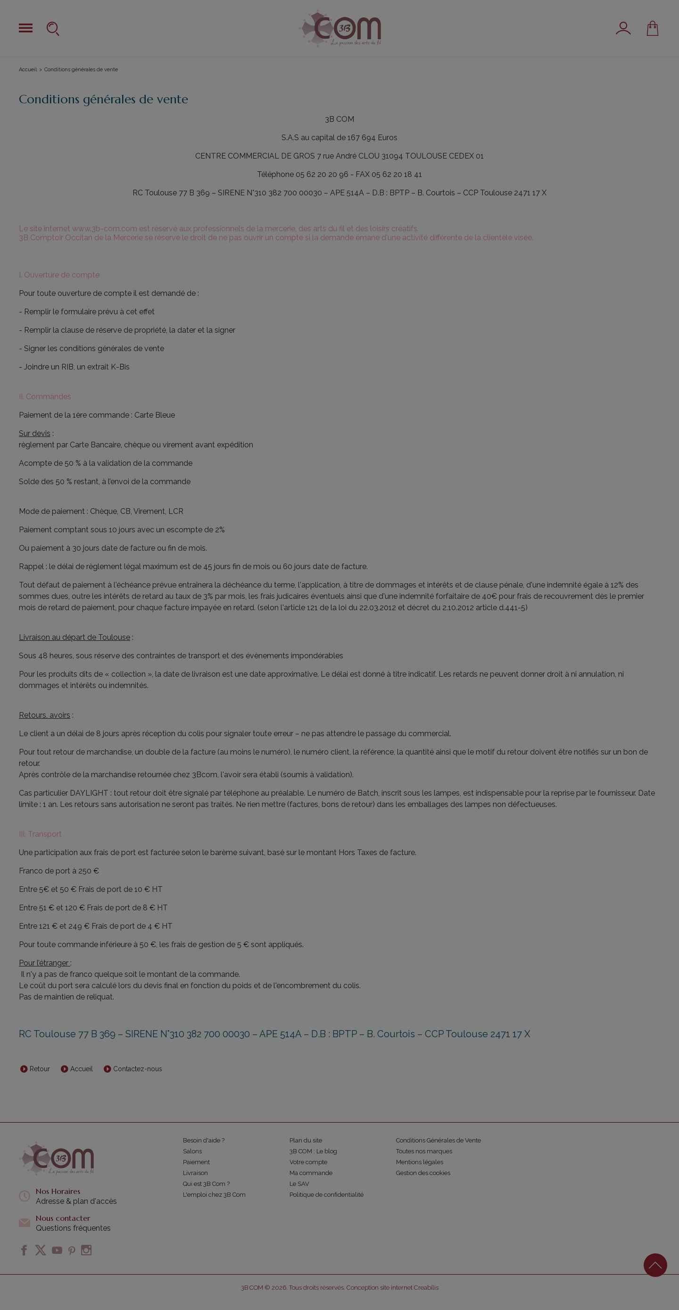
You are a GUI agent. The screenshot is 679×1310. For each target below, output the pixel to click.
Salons (192, 1151)
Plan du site (306, 1140)
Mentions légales (419, 1162)
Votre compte (308, 1162)
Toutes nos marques (424, 1151)
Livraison (195, 1173)
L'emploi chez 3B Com (214, 1195)
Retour (40, 1069)
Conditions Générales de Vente (438, 1140)
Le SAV (299, 1184)
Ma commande (311, 1173)
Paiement (196, 1162)
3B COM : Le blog (313, 1151)
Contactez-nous (137, 1069)
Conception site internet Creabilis (393, 1287)
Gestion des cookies (423, 1173)
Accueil (28, 70)
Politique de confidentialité (327, 1195)
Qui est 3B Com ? (206, 1184)
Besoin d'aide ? (203, 1140)
